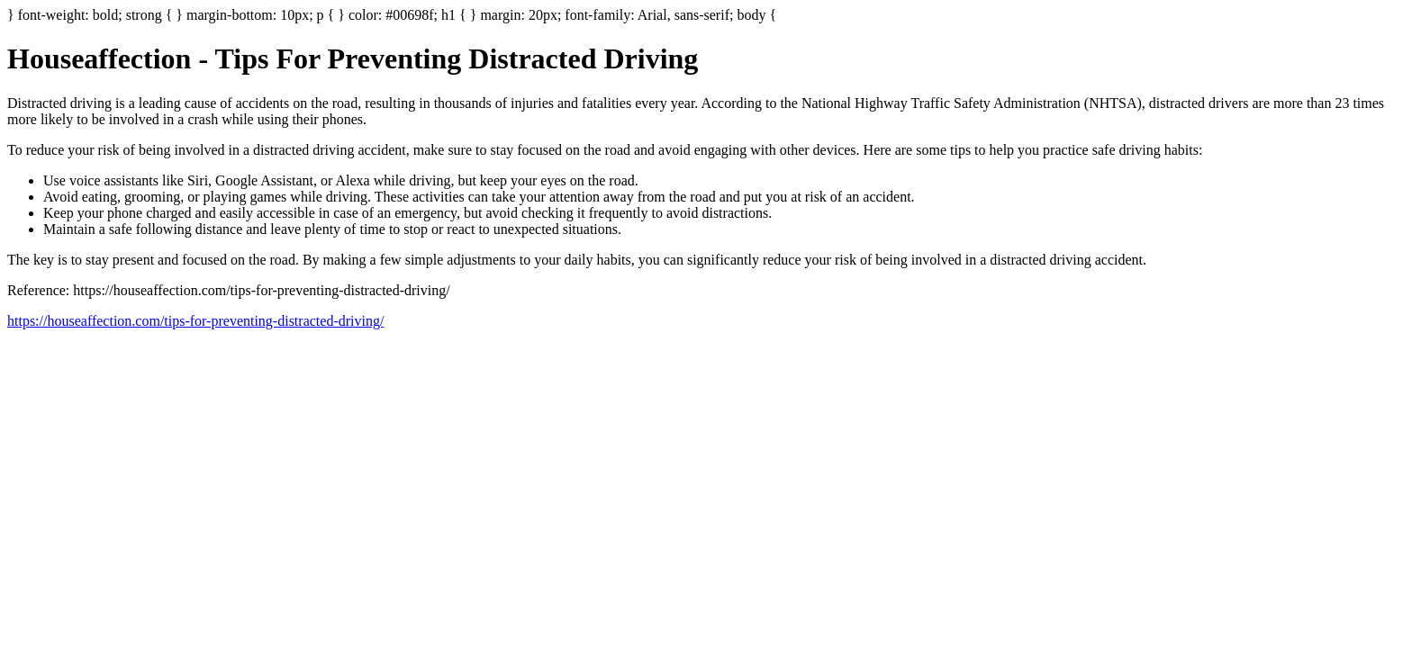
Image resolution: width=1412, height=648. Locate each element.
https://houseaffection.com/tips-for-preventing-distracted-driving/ (195, 320)
